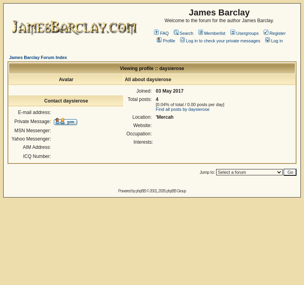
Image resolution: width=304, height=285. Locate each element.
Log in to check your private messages (220, 40)
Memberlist (212, 33)
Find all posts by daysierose (183, 109)
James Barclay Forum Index (38, 57)
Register (275, 33)
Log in (274, 40)
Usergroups (244, 33)
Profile (166, 40)
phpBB (141, 191)
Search (184, 33)
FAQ (161, 33)
